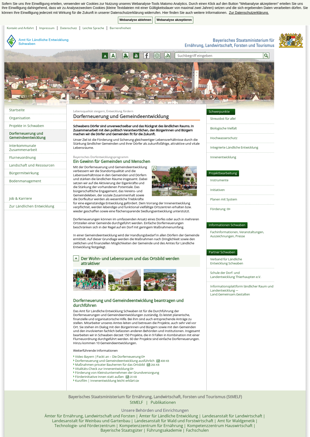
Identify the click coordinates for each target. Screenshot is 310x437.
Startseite (17, 110)
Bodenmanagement (25, 181)
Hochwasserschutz (223, 138)
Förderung (220, 209)
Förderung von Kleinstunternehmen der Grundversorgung (117, 372)
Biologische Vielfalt (223, 128)
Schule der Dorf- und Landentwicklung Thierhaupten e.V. (235, 274)
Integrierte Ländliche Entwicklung (234, 147)
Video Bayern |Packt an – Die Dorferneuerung (110, 356)
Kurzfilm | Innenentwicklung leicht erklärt (107, 380)
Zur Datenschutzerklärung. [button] (249, 13)
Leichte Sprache (93, 28)
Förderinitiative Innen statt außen (106, 376)
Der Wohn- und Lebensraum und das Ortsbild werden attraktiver (130, 261)
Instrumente (219, 180)
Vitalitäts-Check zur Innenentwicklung (104, 368)
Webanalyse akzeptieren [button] (174, 20)
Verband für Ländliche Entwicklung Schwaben (226, 261)
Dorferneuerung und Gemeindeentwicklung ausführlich (122, 360)
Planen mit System (223, 199)
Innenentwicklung (223, 157)
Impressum (46, 28)
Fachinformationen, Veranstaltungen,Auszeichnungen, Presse (237, 234)
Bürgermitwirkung (24, 173)
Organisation (19, 118)
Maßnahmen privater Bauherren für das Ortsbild (117, 364)
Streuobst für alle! (223, 118)
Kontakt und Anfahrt (20, 28)
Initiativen (217, 190)
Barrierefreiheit (120, 28)
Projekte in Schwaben (26, 125)
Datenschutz (68, 28)
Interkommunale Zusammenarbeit (23, 147)
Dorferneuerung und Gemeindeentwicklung (27, 135)
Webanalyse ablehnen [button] (135, 20)
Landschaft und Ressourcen (31, 165)
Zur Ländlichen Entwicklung (31, 206)
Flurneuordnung (22, 157)
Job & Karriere (20, 198)
